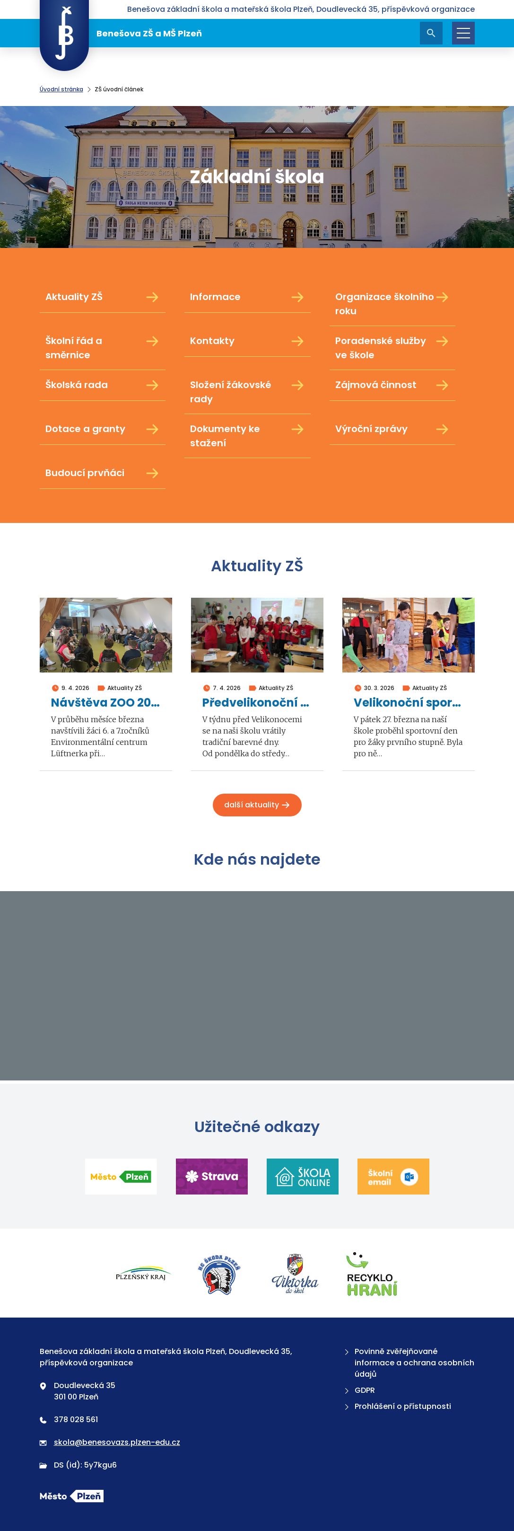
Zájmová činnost (392, 385)
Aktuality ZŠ (102, 297)
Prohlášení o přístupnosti (396, 1406)
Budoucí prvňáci (102, 473)
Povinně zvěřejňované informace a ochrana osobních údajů (408, 1363)
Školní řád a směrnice (102, 348)
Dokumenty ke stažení (247, 436)
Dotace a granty (102, 429)
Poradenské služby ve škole (392, 348)
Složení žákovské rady (247, 392)
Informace (247, 297)
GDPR (358, 1390)
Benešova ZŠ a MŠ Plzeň (121, 33)
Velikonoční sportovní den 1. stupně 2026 (408, 703)
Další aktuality (257, 804)
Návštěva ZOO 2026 (106, 703)
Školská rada (102, 385)
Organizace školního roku (392, 304)
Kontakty (247, 341)
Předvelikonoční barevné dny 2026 (257, 703)
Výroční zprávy (392, 429)
